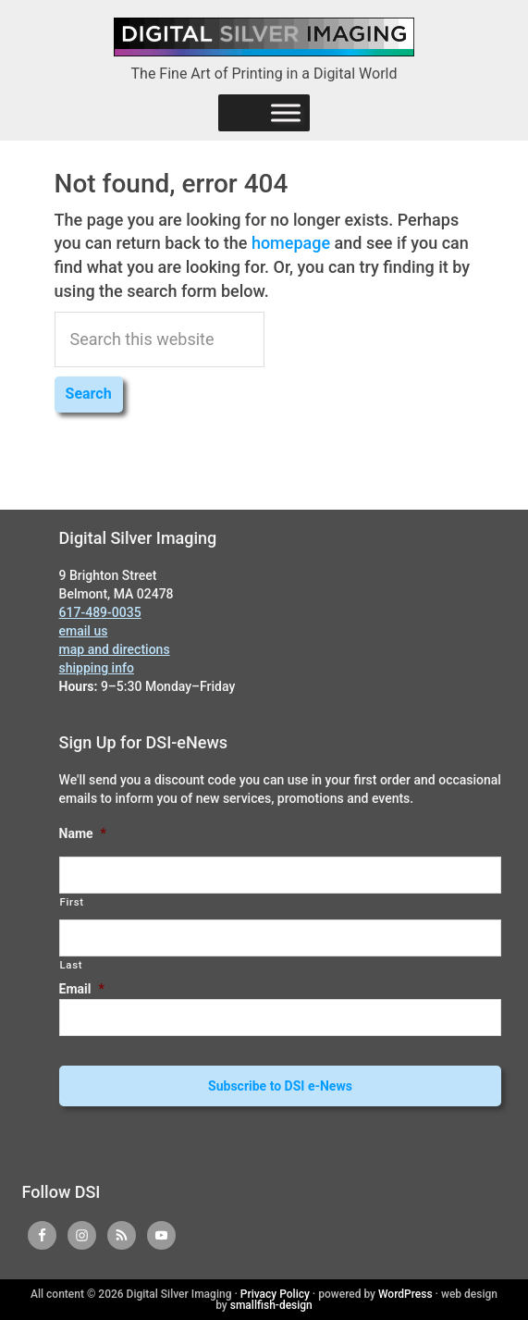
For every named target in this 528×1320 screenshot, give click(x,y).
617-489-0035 (100, 612)
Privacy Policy (275, 1294)
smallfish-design (271, 1305)
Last (71, 964)
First (72, 901)
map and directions (114, 649)
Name (82, 833)
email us (83, 630)
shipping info (96, 667)
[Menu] (286, 112)
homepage (291, 243)
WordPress (405, 1294)
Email (81, 988)
